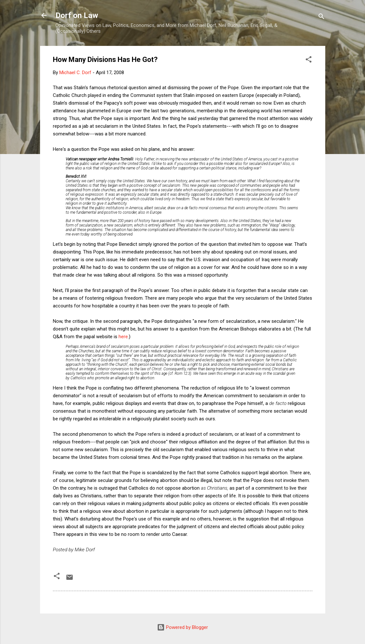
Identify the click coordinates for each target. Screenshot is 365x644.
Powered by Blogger (182, 627)
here (123, 336)
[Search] (321, 17)
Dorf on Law (76, 15)
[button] (308, 60)
